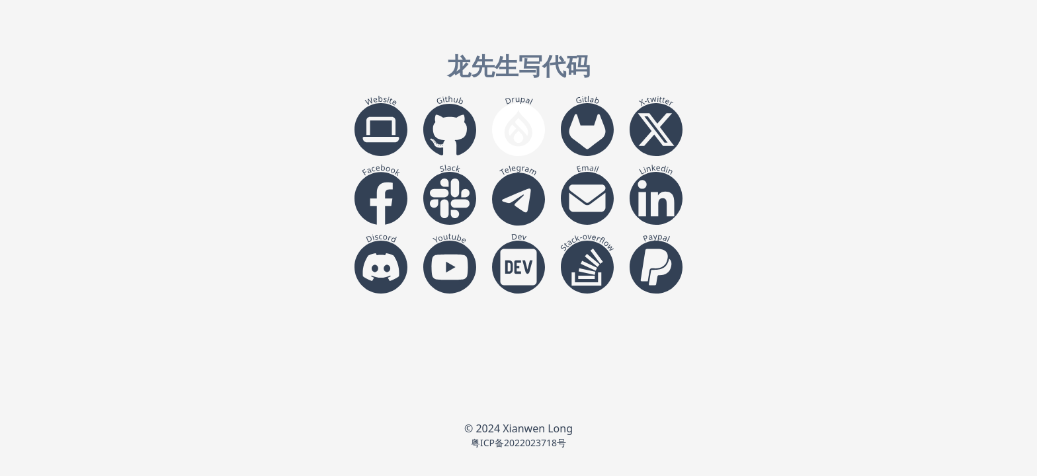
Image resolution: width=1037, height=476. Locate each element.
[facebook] (381, 198)
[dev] (518, 267)
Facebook (381, 170)
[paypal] (656, 267)
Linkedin (656, 169)
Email (588, 168)
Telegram (518, 170)
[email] (587, 198)
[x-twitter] (656, 129)
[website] (381, 129)
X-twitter (656, 101)
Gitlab (587, 99)
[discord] (381, 267)
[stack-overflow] (587, 267)
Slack (450, 168)
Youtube (450, 238)
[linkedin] (656, 198)
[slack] (450, 198)
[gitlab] (587, 129)
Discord (381, 238)
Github (450, 100)
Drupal (518, 100)
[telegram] (518, 198)
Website (381, 100)
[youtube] (450, 267)
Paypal (657, 238)
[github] (450, 129)
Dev (519, 237)
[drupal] (518, 129)
